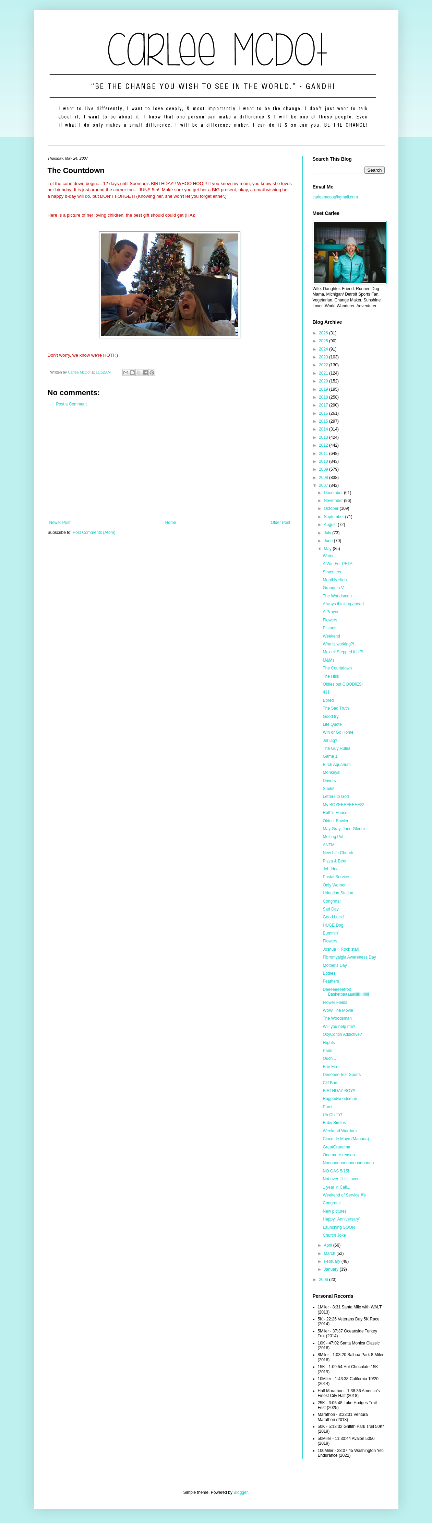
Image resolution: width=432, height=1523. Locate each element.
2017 (324, 405)
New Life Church (338, 852)
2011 (324, 453)
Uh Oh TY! (332, 1114)
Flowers (330, 620)
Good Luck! (333, 917)
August (331, 524)
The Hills (331, 676)
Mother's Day (335, 965)
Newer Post (60, 522)
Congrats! (331, 901)
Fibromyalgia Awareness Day (349, 957)
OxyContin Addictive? (342, 1034)
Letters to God (336, 796)
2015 (324, 421)
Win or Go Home (338, 732)
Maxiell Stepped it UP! (343, 652)
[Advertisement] (170, 463)
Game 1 (330, 756)
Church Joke (334, 1235)
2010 (324, 461)
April (328, 1245)
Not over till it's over (340, 1179)
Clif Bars (330, 1082)
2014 (324, 429)
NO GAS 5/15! (336, 1171)
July (328, 532)
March (330, 1253)
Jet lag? (330, 740)
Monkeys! (331, 772)
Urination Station (338, 893)
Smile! (328, 788)
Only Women (334, 885)
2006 (324, 1279)
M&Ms (328, 660)
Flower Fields (335, 1002)
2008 (324, 477)
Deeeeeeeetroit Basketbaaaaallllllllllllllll (346, 992)
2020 (324, 381)
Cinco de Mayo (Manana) (346, 1138)
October (331, 508)
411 (326, 692)
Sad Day (330, 909)
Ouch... (329, 1058)
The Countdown (337, 668)
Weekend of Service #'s (344, 1195)
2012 (324, 445)
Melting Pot (333, 836)
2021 (324, 373)
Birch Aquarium (336, 764)
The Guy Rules (336, 748)
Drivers (329, 780)
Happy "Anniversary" (341, 1219)
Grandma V (333, 587)
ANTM (328, 845)
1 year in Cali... (336, 1187)
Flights (329, 1042)
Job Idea (330, 869)
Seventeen (332, 572)
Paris (327, 1050)
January (331, 1269)
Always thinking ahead (343, 604)
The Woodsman (337, 596)
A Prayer (330, 611)
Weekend (331, 636)
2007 (324, 485)
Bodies (329, 973)
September (334, 516)
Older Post (280, 522)
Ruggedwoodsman (340, 1098)
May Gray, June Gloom (343, 828)
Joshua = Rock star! (341, 949)
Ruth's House (335, 812)
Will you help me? (339, 1026)
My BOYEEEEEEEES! (343, 804)
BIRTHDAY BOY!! (339, 1090)
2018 (324, 397)
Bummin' (330, 933)
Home (170, 522)
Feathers (331, 981)
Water (328, 555)
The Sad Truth (336, 708)
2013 (324, 437)
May (328, 548)
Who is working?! (338, 644)
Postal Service (336, 876)
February (332, 1261)
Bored (328, 700)
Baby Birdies (334, 1122)
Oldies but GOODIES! (343, 684)
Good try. (331, 716)
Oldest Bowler (335, 820)
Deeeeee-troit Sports (342, 1074)
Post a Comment (71, 404)
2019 (324, 389)
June (329, 540)
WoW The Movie (338, 1010)
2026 (324, 333)
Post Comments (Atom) (94, 532)
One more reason (339, 1155)
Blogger (240, 1492)
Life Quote (332, 724)
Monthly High (335, 579)
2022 (324, 365)
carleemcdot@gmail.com (335, 197)
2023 (324, 357)
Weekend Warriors (340, 1131)
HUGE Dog (333, 925)
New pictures (334, 1211)
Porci (327, 1106)
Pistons (329, 628)
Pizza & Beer (334, 861)
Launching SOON (339, 1227)
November (334, 500)
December (334, 492)
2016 (324, 413)
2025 (324, 341)
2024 (324, 349)
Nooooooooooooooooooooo (348, 1162)
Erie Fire (330, 1066)
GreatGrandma (336, 1147)
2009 (324, 469)
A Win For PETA (337, 563)
